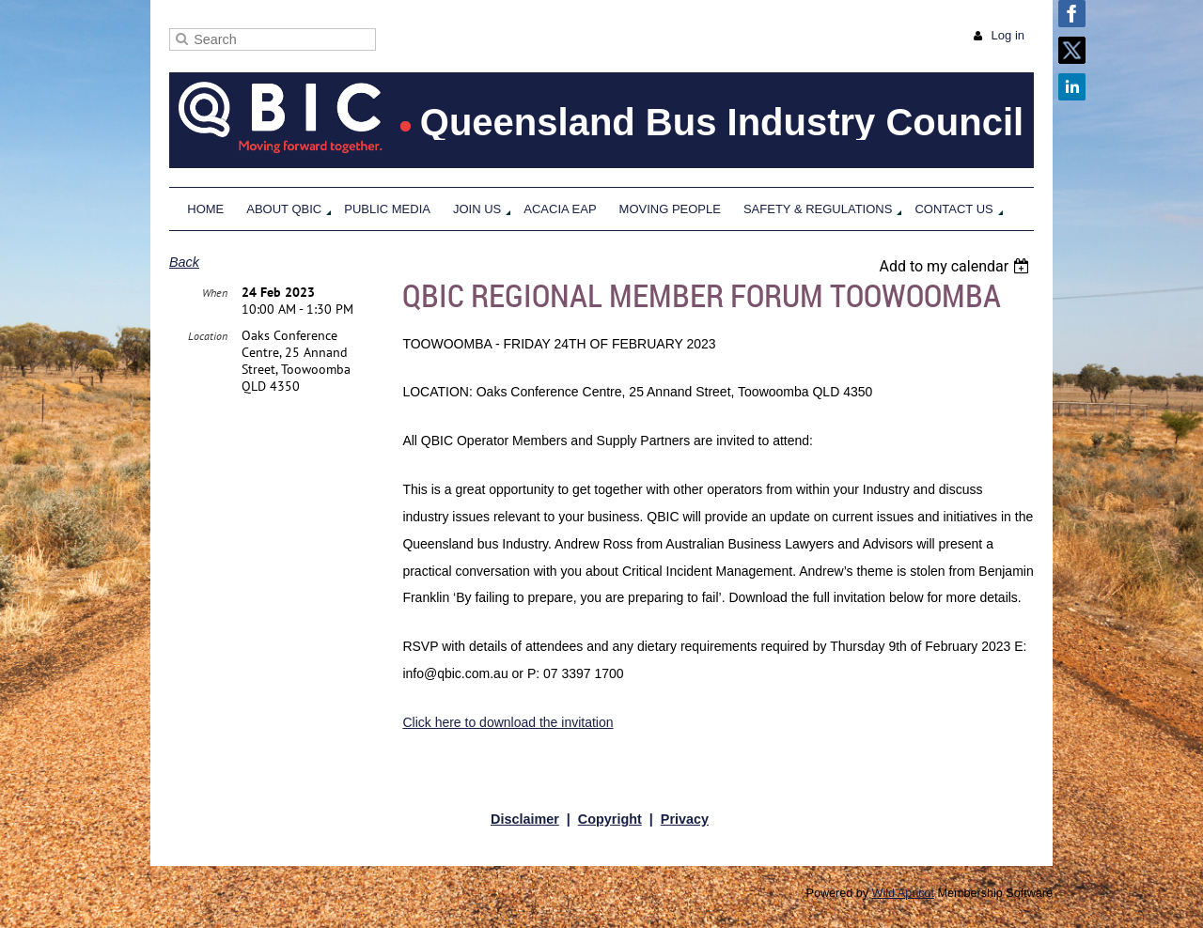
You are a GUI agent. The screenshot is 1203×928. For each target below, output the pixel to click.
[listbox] (956, 266)
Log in (1008, 35)
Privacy (685, 819)
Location (207, 336)
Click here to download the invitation (507, 722)
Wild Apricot (903, 893)
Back (184, 262)
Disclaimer (525, 819)
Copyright (610, 819)
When (214, 293)
